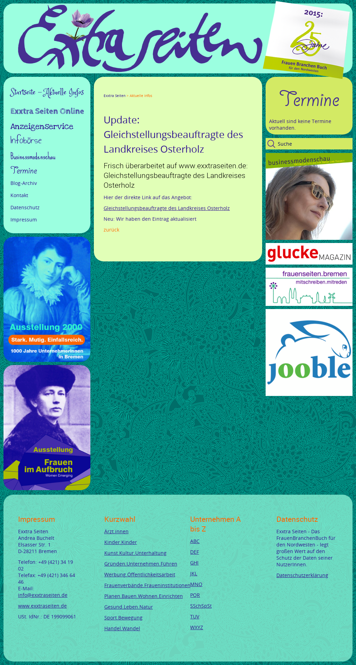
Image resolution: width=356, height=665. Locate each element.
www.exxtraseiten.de (42, 605)
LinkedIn (131, 89)
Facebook (106, 89)
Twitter (115, 89)
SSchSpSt (201, 605)
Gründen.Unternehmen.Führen (140, 563)
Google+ (123, 89)
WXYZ (196, 627)
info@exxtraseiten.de (42, 595)
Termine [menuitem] (23, 170)
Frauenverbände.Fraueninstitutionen (147, 585)
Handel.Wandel (122, 628)
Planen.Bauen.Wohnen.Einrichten (143, 596)
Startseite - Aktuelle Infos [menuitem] (47, 92)
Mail (148, 89)
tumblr (156, 89)
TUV (194, 616)
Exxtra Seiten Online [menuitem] (47, 111)
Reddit (165, 89)
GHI (194, 562)
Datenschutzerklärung (302, 575)
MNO (196, 584)
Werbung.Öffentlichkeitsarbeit (139, 574)
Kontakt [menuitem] (19, 195)
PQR (195, 595)
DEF (194, 552)
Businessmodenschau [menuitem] (32, 156)
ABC (195, 541)
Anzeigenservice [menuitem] (41, 126)
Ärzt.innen (116, 531)
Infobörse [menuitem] (26, 141)
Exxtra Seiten (115, 96)
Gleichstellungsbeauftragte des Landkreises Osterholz (167, 208)
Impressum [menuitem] (23, 219)
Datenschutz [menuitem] (25, 207)
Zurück (111, 229)
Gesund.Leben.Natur (128, 606)
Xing (140, 89)
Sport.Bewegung (123, 617)
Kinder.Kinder (120, 542)
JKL (193, 573)
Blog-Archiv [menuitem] (23, 183)
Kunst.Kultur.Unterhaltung (135, 553)
